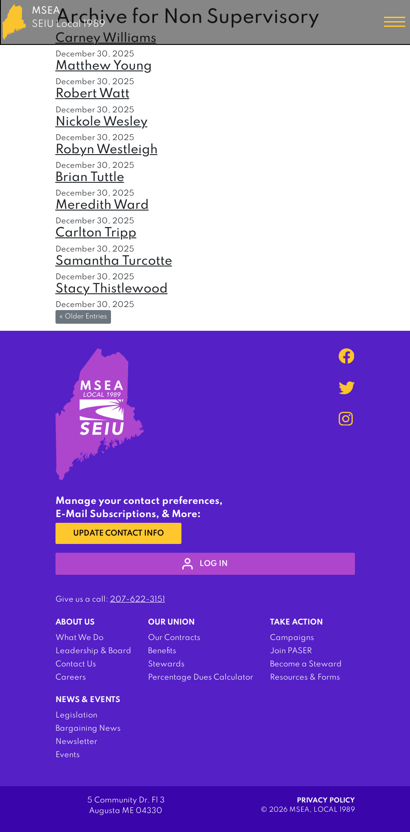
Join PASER (291, 651)
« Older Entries (83, 316)
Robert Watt (92, 94)
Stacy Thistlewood (111, 289)
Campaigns (292, 638)
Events (67, 755)
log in (205, 563)
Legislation (76, 715)
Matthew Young (103, 66)
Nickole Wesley (101, 122)
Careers (70, 677)
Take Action (296, 622)
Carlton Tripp (96, 233)
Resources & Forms (305, 677)
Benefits (162, 651)
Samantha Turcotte (113, 261)
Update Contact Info (118, 533)
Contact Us (75, 664)
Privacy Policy (326, 800)
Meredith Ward (102, 205)
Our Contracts (174, 638)
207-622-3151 (137, 599)
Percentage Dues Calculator (200, 677)
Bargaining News (88, 728)
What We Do (79, 638)
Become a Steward (306, 664)
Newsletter (76, 742)
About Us (75, 622)
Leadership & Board (93, 651)
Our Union (171, 622)
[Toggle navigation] (395, 22)
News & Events (87, 700)
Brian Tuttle (89, 177)
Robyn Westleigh (106, 150)
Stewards (166, 664)
